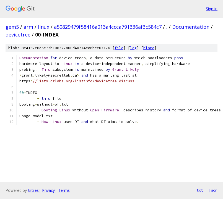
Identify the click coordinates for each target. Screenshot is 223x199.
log (133, 48)
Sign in (211, 8)
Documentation (190, 26)
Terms (64, 190)
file (119, 48)
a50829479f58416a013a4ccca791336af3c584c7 (108, 26)
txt (199, 190)
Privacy (48, 190)
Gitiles (33, 190)
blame (148, 48)
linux (43, 26)
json (213, 190)
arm (28, 26)
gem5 (12, 26)
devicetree (18, 34)
